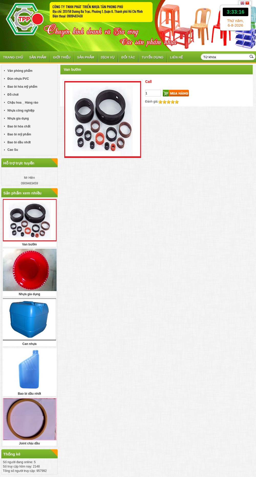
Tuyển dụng (153, 57)
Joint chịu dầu (29, 443)
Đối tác (128, 57)
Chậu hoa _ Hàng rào (22, 102)
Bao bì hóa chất (18, 126)
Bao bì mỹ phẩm (19, 134)
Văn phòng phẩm (20, 71)
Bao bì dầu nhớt (19, 142)
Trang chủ (13, 57)
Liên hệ (176, 57)
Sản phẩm (38, 57)
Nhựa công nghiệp (21, 110)
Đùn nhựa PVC (18, 79)
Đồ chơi (12, 94)
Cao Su (12, 150)
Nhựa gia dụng (18, 118)
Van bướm (29, 244)
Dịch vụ (108, 57)
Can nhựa (29, 344)
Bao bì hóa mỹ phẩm (22, 86)
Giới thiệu (61, 57)
